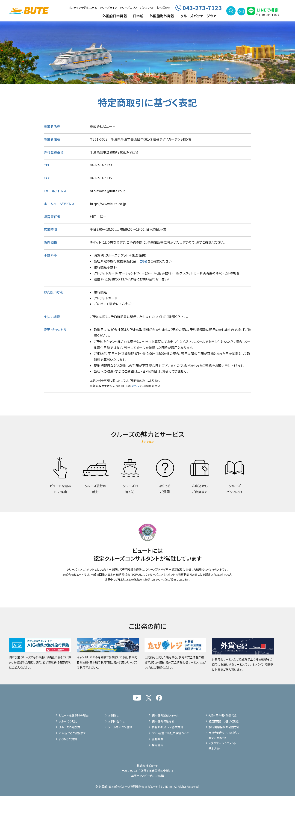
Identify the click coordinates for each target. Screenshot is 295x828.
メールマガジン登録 (120, 759)
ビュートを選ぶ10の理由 (73, 747)
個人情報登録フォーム (165, 747)
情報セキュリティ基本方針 (167, 759)
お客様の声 (163, 7)
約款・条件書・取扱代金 (223, 747)
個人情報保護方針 (163, 753)
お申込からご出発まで (72, 765)
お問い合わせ (116, 753)
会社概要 (157, 771)
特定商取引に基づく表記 (224, 753)
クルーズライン (108, 7)
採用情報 (157, 777)
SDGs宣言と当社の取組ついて (170, 765)
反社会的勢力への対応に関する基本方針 (224, 767)
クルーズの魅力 (68, 753)
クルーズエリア (129, 7)
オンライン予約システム (82, 7)
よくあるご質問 (68, 771)
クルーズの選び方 (69, 759)
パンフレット (147, 7)
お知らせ (113, 747)
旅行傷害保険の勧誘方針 (224, 759)
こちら (144, 261)
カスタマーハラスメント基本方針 (222, 777)
